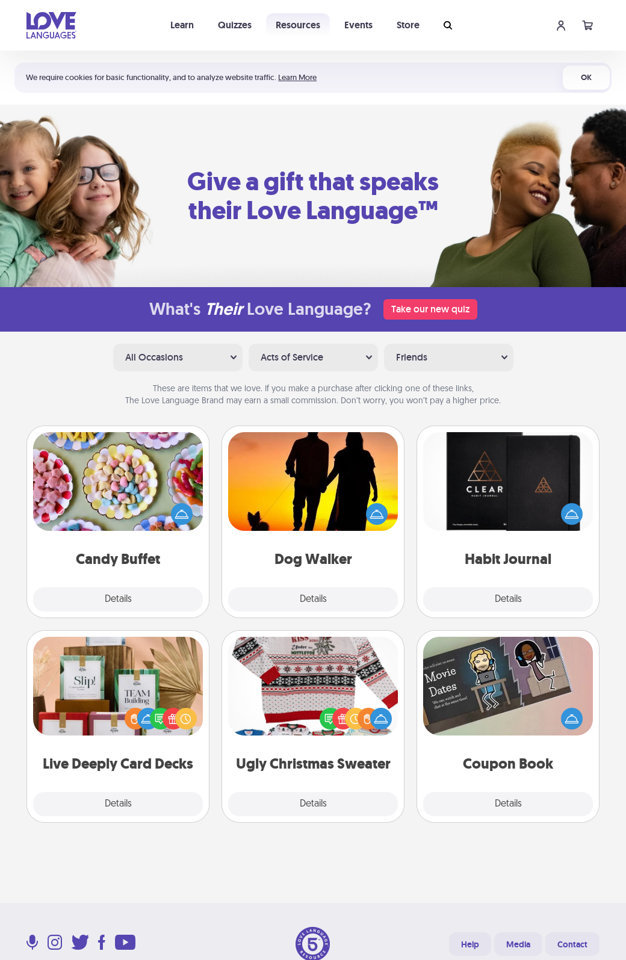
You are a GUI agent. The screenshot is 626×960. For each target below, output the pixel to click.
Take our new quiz (430, 309)
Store (408, 25)
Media (518, 944)
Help (470, 944)
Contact (572, 944)
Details (118, 599)
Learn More (297, 77)
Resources (298, 25)
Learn (182, 25)
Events (358, 25)
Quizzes (235, 25)
